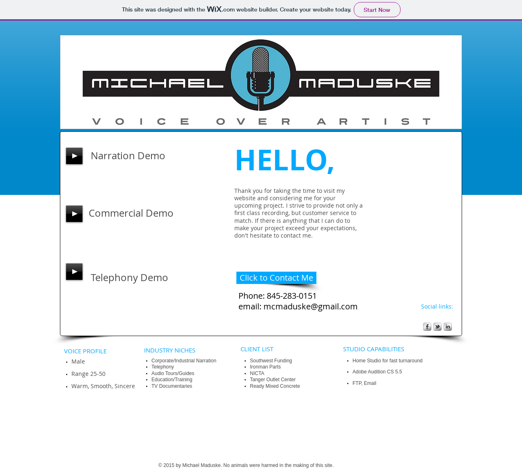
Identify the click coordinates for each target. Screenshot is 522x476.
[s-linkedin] (448, 327)
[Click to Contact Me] (276, 278)
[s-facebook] (427, 327)
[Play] (74, 156)
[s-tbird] (437, 327)
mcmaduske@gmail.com (310, 306)
